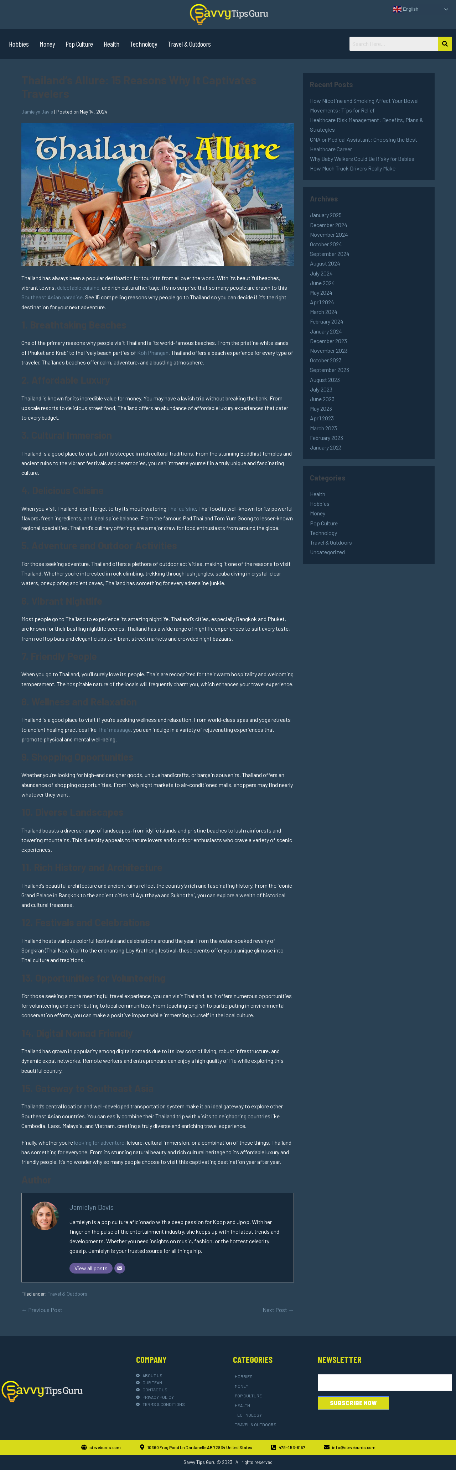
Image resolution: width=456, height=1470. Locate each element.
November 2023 (329, 350)
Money (47, 44)
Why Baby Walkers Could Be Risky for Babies (362, 158)
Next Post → (278, 1309)
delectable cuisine (78, 287)
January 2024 (326, 331)
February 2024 (326, 321)
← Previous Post (41, 1309)
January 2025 (326, 214)
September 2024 (329, 253)
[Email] (119, 1268)
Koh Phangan (153, 352)
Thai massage (114, 729)
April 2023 (322, 418)
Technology (143, 44)
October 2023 (326, 360)
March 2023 (323, 428)
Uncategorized (327, 551)
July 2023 (321, 389)
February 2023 (326, 437)
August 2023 (325, 379)
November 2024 (329, 234)
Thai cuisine (181, 508)
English (405, 9)
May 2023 (321, 408)
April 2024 (322, 302)
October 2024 (326, 244)
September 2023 (329, 369)
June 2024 (322, 282)
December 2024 (328, 224)
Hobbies (19, 44)
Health (111, 44)
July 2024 (321, 273)
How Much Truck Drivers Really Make (352, 168)
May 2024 (321, 292)
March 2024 (323, 311)
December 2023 (328, 340)
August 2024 (325, 263)
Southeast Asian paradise (52, 297)
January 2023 (326, 447)
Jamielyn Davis (91, 1207)
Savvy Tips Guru (199, 1462)
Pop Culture (79, 44)
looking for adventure (99, 1142)
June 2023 (322, 398)
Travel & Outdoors (189, 44)
